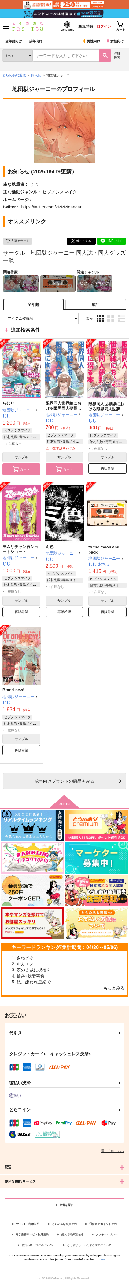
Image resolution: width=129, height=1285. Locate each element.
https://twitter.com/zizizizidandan (51, 206)
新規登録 (85, 26)
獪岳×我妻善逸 (31, 976)
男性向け (91, 41)
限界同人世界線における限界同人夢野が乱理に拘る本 (63, 408)
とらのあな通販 (14, 75)
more (102, 1259)
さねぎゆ (25, 957)
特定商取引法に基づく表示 (38, 1245)
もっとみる (114, 988)
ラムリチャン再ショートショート (20, 549)
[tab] (95, 304)
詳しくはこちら (112, 1151)
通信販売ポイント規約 (103, 1224)
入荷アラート (17, 240)
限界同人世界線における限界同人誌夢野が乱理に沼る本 (106, 409)
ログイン (103, 26)
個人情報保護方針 (72, 1234)
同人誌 (36, 75)
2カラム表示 (111, 318)
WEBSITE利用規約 (28, 1224)
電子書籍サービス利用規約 (32, 1234)
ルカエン (25, 963)
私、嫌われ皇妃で (34, 981)
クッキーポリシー (107, 1234)
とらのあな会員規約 (64, 1224)
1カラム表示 (121, 318)
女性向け (115, 41)
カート (21, 469)
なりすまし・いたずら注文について (89, 1245)
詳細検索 (117, 55)
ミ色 (49, 546)
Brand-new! (13, 690)
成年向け (35, 41)
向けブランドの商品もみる (64, 781)
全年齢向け (13, 41)
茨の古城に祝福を (34, 969)
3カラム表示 (100, 318)
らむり (8, 403)
